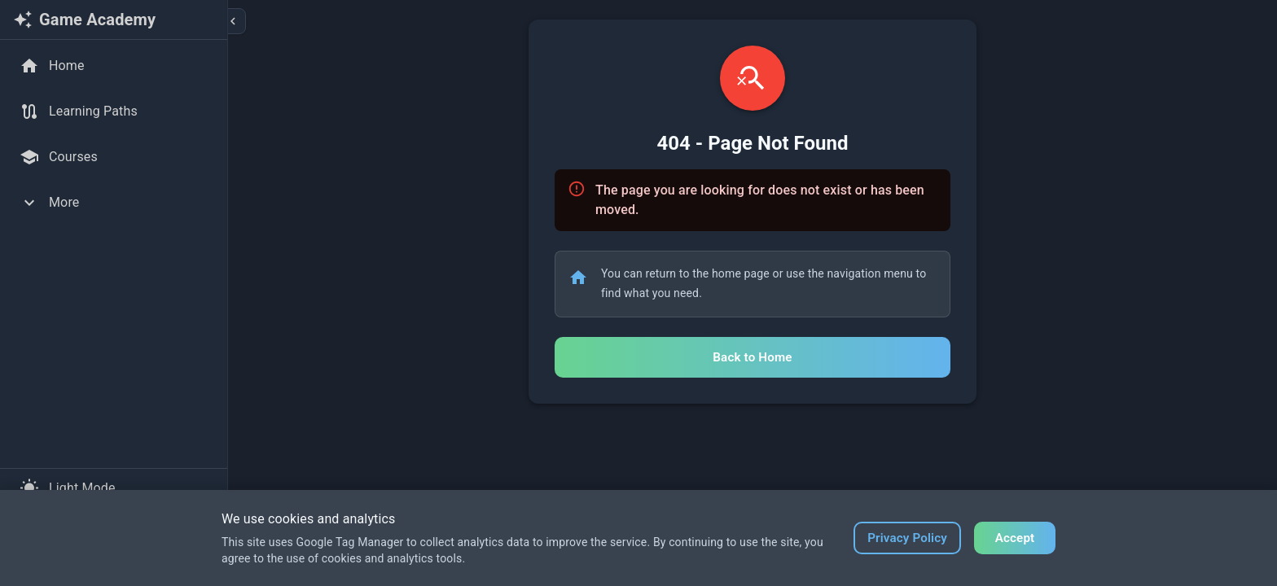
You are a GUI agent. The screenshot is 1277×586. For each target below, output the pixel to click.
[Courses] (114, 157)
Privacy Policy (907, 538)
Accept (1015, 538)
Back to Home (752, 357)
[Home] (114, 65)
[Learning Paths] (114, 111)
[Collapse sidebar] (233, 21)
